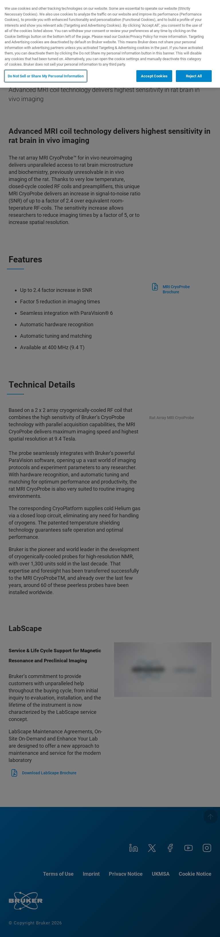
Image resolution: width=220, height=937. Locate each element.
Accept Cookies (154, 76)
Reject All (194, 76)
